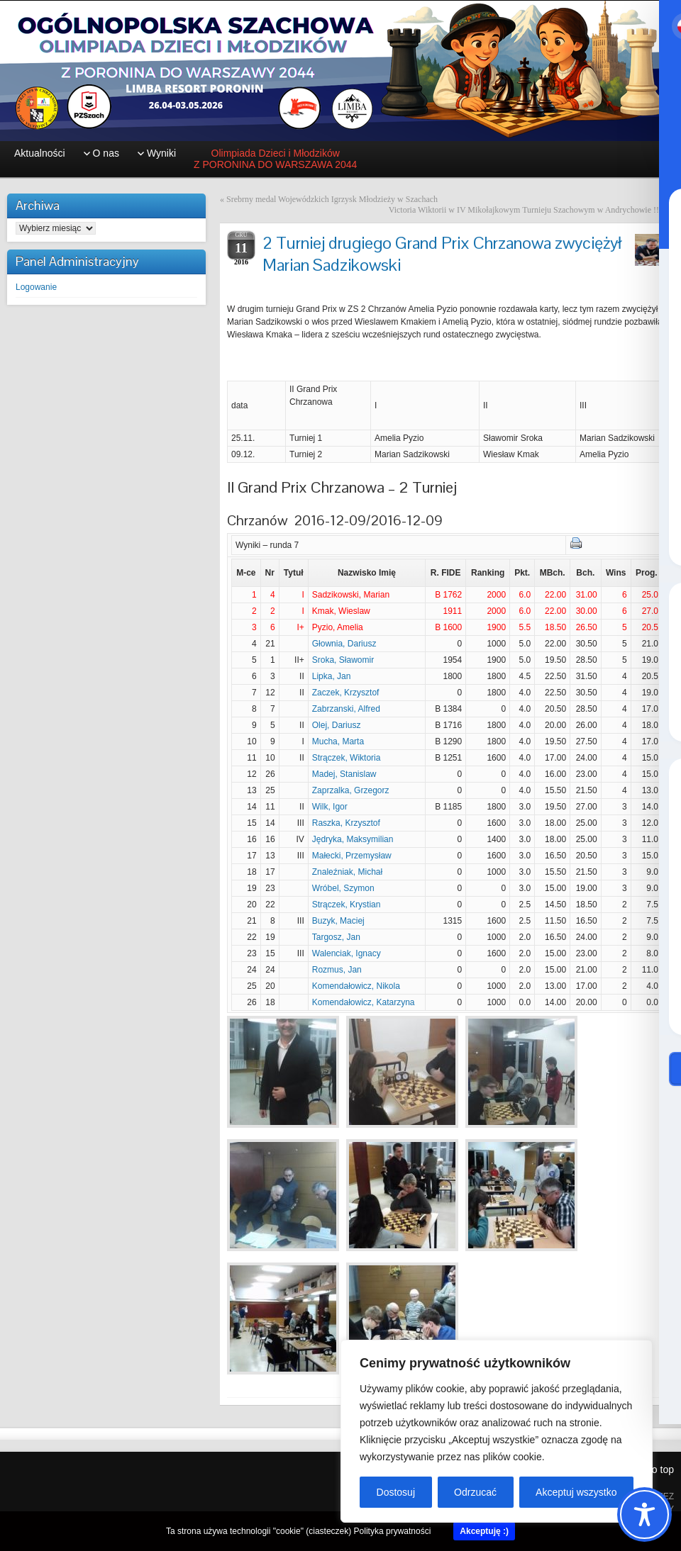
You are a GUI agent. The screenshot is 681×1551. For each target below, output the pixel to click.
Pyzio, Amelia (337, 627)
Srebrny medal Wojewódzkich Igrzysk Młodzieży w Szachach (332, 199)
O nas (106, 153)
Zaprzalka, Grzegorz (350, 790)
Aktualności (39, 153)
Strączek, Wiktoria (346, 758)
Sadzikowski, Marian (350, 595)
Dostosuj (396, 1492)
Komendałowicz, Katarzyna (363, 1002)
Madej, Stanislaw (344, 774)
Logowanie (36, 287)
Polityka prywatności (392, 1531)
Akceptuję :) (484, 1531)
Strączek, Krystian (346, 904)
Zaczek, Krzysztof (346, 693)
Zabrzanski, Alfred (346, 709)
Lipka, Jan (331, 676)
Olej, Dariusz (336, 725)
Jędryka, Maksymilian (353, 839)
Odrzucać (475, 1492)
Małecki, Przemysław (352, 856)
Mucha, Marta (338, 741)
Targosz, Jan (336, 937)
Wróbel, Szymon (343, 888)
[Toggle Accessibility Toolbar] (644, 1514)
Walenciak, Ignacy (346, 953)
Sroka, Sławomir (343, 660)
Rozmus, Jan (337, 970)
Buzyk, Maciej (338, 921)
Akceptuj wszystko (576, 1492)
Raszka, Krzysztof (346, 823)
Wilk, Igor (330, 807)
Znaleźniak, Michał (347, 872)
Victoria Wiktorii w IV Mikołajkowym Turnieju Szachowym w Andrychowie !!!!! (528, 210)
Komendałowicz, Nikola (356, 986)
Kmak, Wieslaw (341, 611)
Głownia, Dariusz (344, 644)
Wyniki (161, 153)
